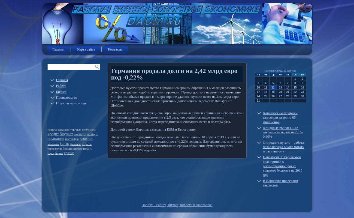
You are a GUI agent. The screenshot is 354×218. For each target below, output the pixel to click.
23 (302, 91)
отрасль (87, 144)
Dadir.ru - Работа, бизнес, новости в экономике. (176, 205)
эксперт (80, 134)
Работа (61, 86)
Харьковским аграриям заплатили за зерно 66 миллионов (280, 117)
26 (272, 96)
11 (265, 87)
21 (287, 91)
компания (56, 138)
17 (258, 91)
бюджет (66, 134)
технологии (55, 148)
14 (287, 87)
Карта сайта (86, 49)
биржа (59, 153)
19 (272, 91)
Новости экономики (71, 103)
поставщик (72, 138)
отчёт (85, 129)
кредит (53, 134)
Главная (59, 49)
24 (258, 96)
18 (265, 91)
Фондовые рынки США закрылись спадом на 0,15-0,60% (283, 132)
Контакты (115, 49)
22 (295, 91)
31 (258, 100)
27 (280, 96)
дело (93, 129)
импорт (53, 129)
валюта (77, 148)
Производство (66, 97)
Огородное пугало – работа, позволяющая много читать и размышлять (284, 147)
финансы (75, 144)
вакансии (63, 129)
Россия (68, 149)
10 (258, 87)
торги (51, 153)
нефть (87, 148)
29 (295, 96)
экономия (53, 144)
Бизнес (61, 92)
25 (265, 96)
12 (272, 87)
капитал (86, 138)
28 (287, 96)
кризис (69, 153)
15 (295, 87)
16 (302, 87)
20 (280, 91)
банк (64, 143)
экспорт (92, 134)
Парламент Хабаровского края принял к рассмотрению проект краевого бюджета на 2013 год (282, 166)
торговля (75, 129)
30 (302, 96)
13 (280, 87)
